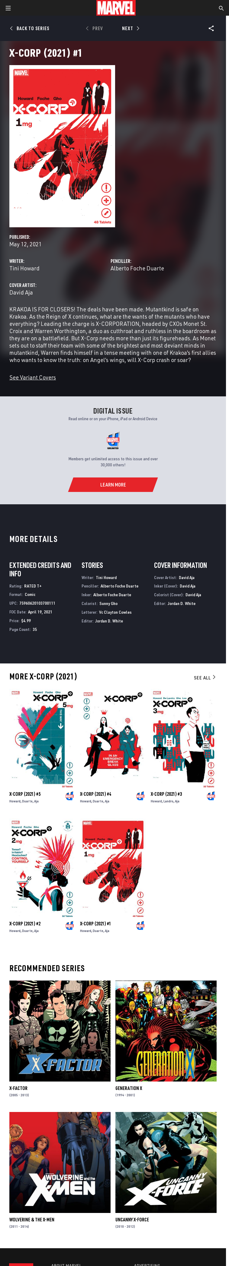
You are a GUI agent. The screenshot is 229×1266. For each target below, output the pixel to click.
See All (205, 678)
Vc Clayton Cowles (115, 612)
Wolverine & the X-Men (31, 1220)
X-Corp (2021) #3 (166, 794)
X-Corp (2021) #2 (24, 924)
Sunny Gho (108, 603)
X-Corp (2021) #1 (95, 924)
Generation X (128, 1088)
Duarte (27, 801)
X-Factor (18, 1088)
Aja (36, 801)
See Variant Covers (32, 377)
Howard (15, 801)
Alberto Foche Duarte (137, 268)
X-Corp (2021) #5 (24, 794)
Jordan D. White (109, 620)
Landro (168, 801)
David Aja (21, 292)
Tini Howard (24, 268)
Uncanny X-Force (132, 1220)
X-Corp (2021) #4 (95, 794)
